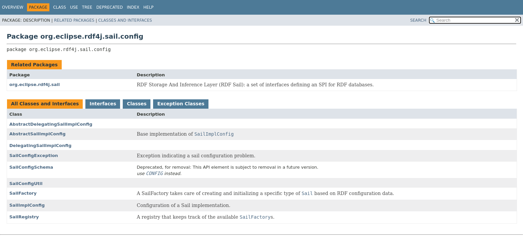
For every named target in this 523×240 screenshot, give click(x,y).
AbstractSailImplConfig (37, 133)
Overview (12, 7)
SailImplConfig (27, 205)
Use (74, 7)
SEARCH (418, 20)
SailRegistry (24, 216)
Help (148, 7)
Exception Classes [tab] (180, 103)
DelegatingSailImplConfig (40, 145)
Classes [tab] (136, 103)
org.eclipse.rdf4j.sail (34, 84)
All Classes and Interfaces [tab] (45, 103)
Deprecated (109, 7)
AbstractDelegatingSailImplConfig (50, 124)
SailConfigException (33, 155)
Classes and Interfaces (125, 20)
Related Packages (74, 20)
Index (133, 7)
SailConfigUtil (26, 183)
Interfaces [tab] (102, 103)
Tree (87, 7)
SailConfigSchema (31, 167)
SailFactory (23, 193)
